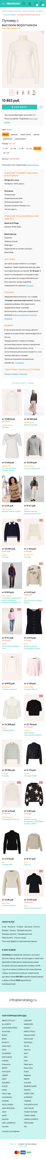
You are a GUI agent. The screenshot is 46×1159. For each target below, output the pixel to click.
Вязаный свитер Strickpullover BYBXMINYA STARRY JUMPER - (34, 820)
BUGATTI (5, 1042)
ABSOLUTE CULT (8, 1020)
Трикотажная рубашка (32, 907)
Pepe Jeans (28, 1064)
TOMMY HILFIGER (30, 1112)
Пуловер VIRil (7, 863)
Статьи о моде (20, 937)
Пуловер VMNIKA (30, 775)
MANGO (27, 1028)
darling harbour (33, 165)
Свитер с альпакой (9, 688)
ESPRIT (4, 1068)
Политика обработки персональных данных (19, 941)
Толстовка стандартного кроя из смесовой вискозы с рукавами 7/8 (11, 599)
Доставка (28, 926)
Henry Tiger (6, 1093)
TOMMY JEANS (29, 1115)
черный (36, 134)
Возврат (5, 930)
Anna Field (6, 1031)
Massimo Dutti (29, 1035)
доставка (29, 285)
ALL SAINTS (6, 1024)
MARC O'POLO (29, 1031)
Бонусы (13, 930)
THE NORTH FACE (31, 1104)
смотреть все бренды (10, 1131)
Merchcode (28, 1039)
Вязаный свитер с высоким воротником (32, 511)
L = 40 (5, 148)
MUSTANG (28, 1042)
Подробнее (19, 363)
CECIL (4, 1050)
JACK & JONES (7, 1104)
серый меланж (20, 139)
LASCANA (28, 1020)
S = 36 (21, 148)
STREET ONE (29, 1093)
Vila (25, 1126)
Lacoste (5, 1126)
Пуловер (7, 426)
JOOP (4, 1112)
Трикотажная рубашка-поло (11, 646)
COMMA (5, 1060)
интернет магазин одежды (27, 1144)
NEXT (26, 1053)
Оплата (37, 926)
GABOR (5, 1075)
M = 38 (13, 148)
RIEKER (26, 1079)
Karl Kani (5, 1119)
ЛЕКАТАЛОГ (13, 3)
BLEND (4, 1035)
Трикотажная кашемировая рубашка (33, 732)
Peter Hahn (28, 1068)
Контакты (11, 926)
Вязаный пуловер (31, 423)
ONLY (26, 1060)
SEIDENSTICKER (30, 1086)
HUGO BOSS (7, 1097)
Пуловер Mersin (8, 729)
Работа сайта (7, 937)
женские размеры (20, 315)
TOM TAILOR (29, 1108)
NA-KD (26, 1046)
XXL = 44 (6, 153)
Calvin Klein (6, 1046)
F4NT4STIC (6, 1071)
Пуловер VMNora (30, 688)
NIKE (25, 1057)
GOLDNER (6, 1082)
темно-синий (25, 134)
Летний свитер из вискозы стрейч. (9, 468)
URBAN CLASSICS (31, 1119)
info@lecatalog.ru (23, 999)
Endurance (6, 1064)
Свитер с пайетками (32, 467)
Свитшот (27, 863)
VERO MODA (28, 1123)
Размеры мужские (9, 934)
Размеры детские (25, 934)
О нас (4, 926)
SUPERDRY (28, 1097)
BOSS (4, 1039)
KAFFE (4, 1115)
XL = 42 (29, 148)
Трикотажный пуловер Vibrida (33, 600)
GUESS (5, 1086)
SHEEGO (27, 1090)
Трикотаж (23, 374)
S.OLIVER (27, 1082)
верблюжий (7, 139)
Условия (19, 926)
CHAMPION (6, 1053)
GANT (4, 1079)
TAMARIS (27, 1101)
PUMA (26, 1071)
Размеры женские (24, 930)
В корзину (19, 107)
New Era (27, 1050)
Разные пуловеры (11, 374)
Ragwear (27, 1075)
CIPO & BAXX (7, 1057)
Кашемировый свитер (10, 818)
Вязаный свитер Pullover (11, 510)
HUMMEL (5, 1101)
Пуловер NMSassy (9, 904)
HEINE (4, 1090)
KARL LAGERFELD (8, 1123)
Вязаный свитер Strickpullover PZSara (32, 646)
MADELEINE (28, 1024)
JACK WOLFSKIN (8, 1108)
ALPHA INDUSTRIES (9, 1028)
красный (14, 134)
